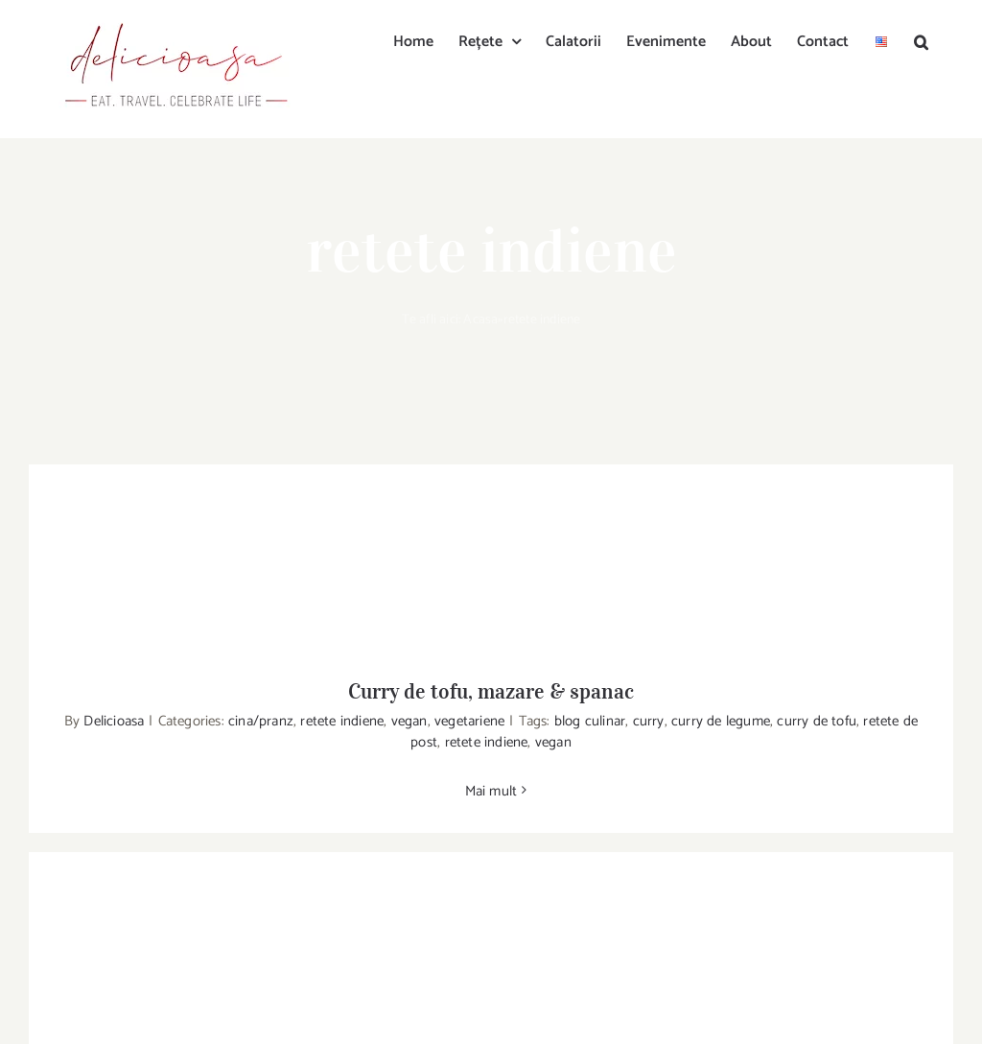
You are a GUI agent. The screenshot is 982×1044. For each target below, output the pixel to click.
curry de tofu (816, 721)
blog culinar (589, 721)
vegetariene (469, 721)
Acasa (480, 320)
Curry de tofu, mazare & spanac (491, 690)
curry (649, 721)
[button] (921, 40)
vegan (409, 721)
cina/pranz (260, 721)
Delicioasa (113, 721)
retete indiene (342, 721)
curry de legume (720, 721)
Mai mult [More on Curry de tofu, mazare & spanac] (491, 791)
